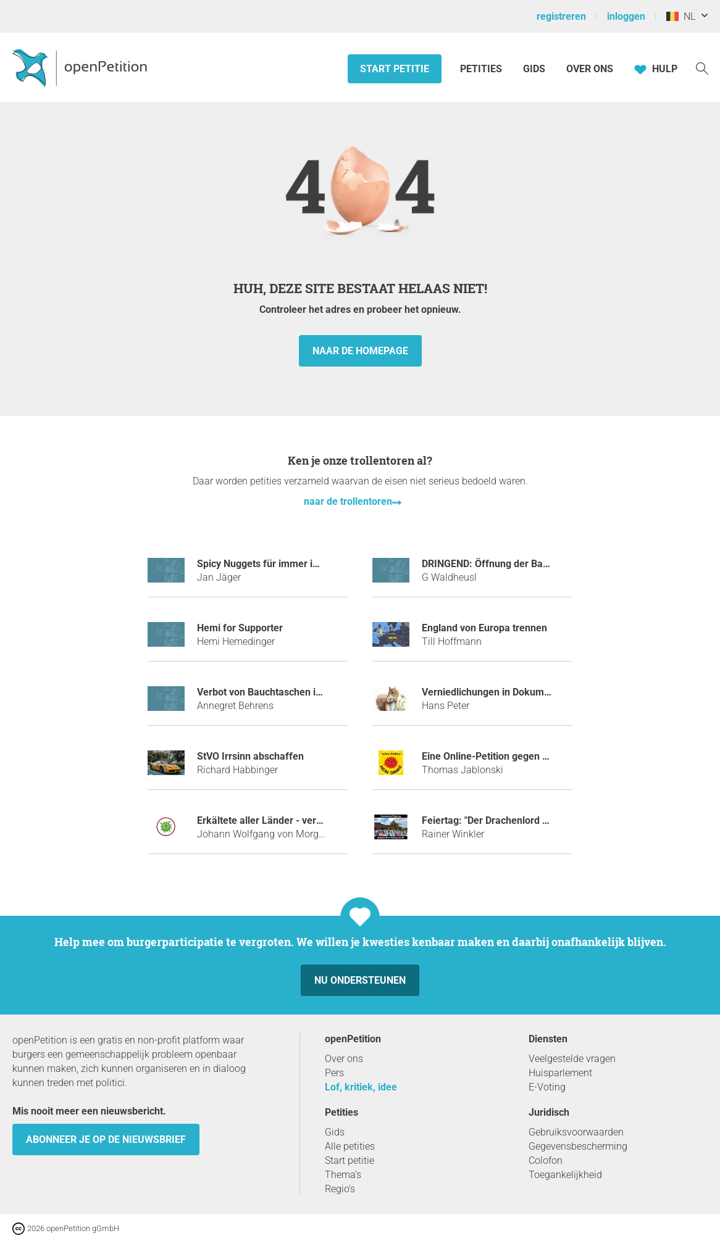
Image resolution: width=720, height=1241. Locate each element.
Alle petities (350, 1146)
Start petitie (394, 69)
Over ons (589, 69)
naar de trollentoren (348, 501)
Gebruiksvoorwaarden (576, 1132)
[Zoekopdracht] (702, 67)
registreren (561, 16)
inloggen (626, 16)
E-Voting (547, 1087)
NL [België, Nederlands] (680, 16)
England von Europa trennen (484, 628)
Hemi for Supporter (240, 628)
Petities (482, 69)
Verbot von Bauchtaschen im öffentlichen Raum (303, 692)
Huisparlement (560, 1073)
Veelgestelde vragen (572, 1059)
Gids (534, 69)
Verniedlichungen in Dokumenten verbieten (518, 692)
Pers (334, 1073)
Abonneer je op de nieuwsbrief (106, 1139)
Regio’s (340, 1189)
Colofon (546, 1160)
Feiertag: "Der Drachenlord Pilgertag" (503, 820)
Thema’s (343, 1175)
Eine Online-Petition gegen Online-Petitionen (520, 756)
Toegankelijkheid (565, 1175)
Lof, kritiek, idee (361, 1087)
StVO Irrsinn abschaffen (250, 756)
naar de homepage (360, 351)
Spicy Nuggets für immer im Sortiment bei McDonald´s (317, 564)
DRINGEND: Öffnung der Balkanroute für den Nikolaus (541, 564)
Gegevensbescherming (578, 1146)
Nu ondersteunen (360, 980)
